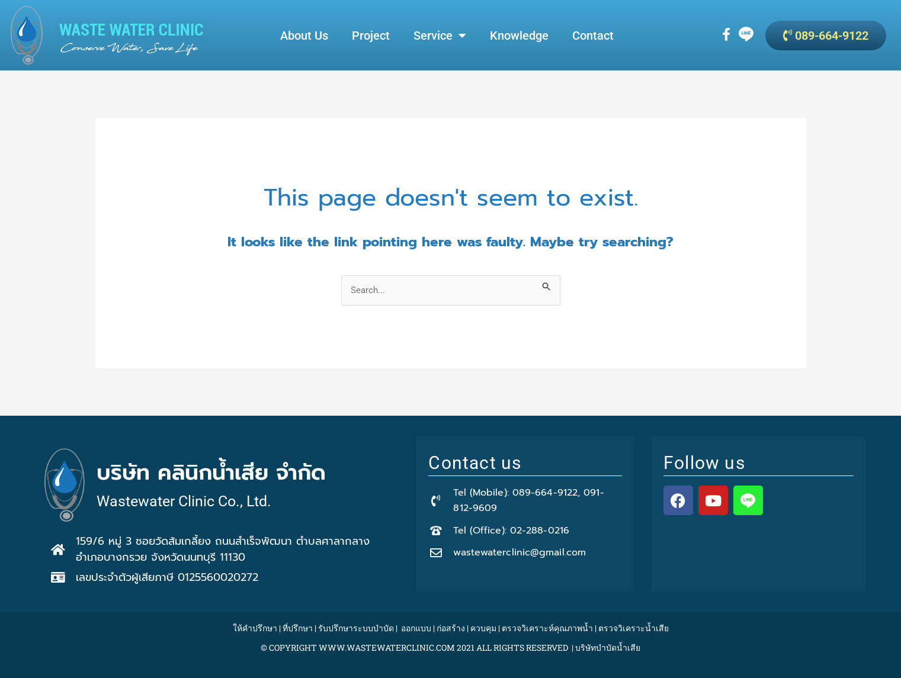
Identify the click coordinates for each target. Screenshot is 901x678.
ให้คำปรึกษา (255, 628)
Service (439, 35)
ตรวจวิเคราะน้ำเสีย (633, 628)
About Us (304, 35)
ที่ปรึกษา (298, 628)
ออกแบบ (416, 628)
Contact (593, 35)
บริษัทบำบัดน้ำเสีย (607, 647)
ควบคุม (483, 628)
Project (371, 35)
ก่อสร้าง (451, 628)
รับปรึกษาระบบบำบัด (356, 628)
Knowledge (519, 35)
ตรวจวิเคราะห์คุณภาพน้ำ (547, 628)
